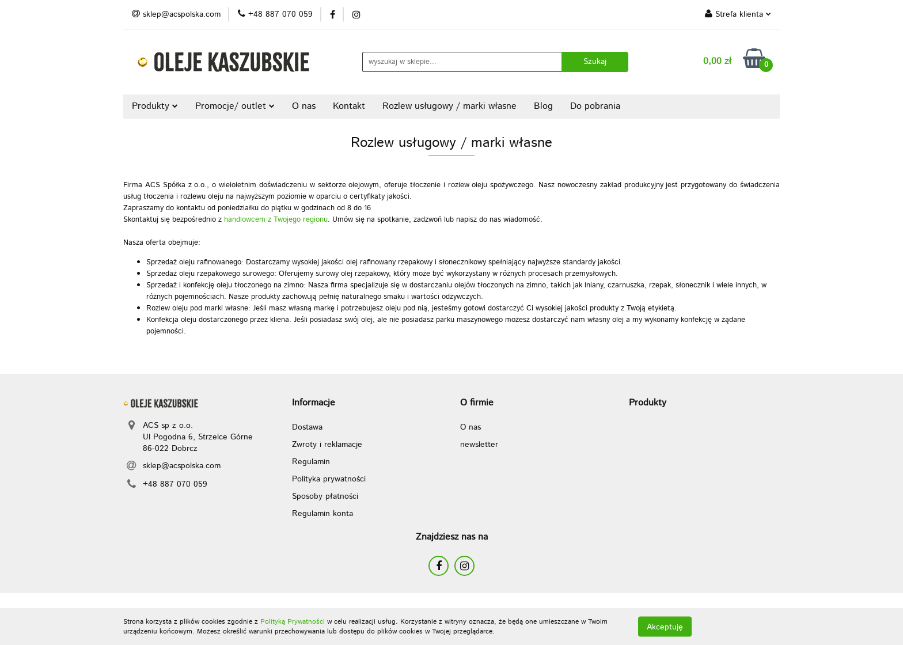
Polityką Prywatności (292, 622)
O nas (304, 106)
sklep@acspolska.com (182, 466)
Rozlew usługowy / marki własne (449, 106)
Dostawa (307, 427)
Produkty (155, 106)
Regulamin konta (322, 513)
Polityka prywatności (329, 479)
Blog (543, 106)
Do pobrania (595, 106)
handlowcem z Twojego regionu (276, 219)
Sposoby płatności (325, 496)
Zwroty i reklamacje (327, 444)
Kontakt (349, 106)
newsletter (479, 444)
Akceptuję (665, 626)
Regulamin (311, 462)
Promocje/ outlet (235, 106)
